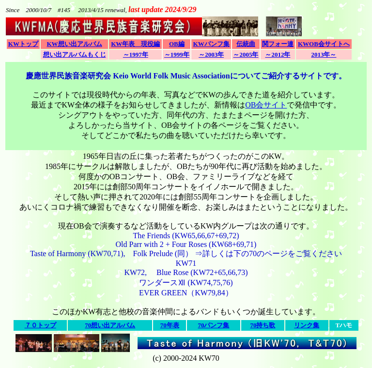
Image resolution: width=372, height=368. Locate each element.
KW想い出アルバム (74, 43)
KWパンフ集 (211, 43)
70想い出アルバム (110, 325)
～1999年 (176, 54)
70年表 (169, 325)
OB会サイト (266, 105)
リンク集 (306, 325)
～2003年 (211, 54)
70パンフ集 (213, 325)
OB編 (177, 43)
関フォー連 (278, 43)
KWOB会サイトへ (324, 43)
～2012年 (277, 54)
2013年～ (323, 54)
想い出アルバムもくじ (74, 54)
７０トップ (40, 325)
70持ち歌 (262, 325)
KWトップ (23, 43)
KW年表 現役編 (135, 43)
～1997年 (135, 54)
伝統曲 (245, 43)
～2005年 (245, 54)
